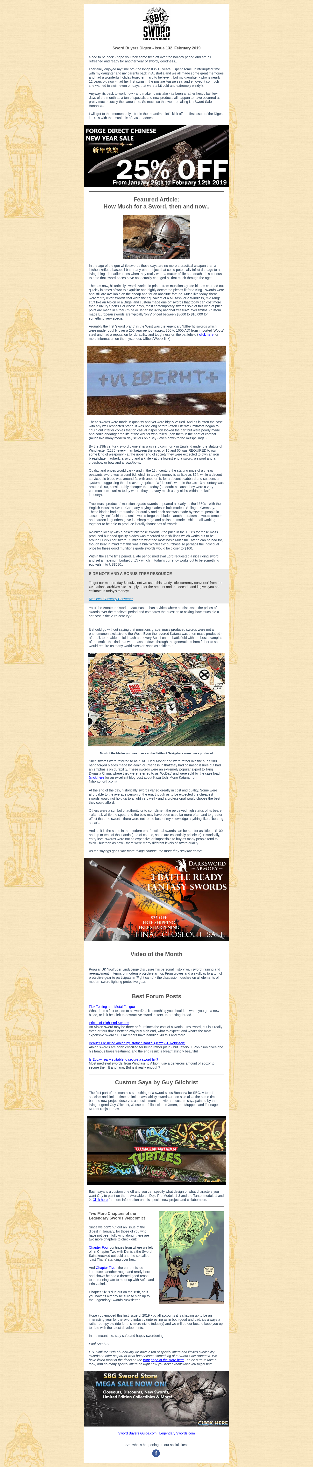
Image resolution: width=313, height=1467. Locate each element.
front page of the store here (163, 1360)
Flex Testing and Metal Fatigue (112, 1007)
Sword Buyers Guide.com (137, 1433)
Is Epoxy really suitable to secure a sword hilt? (123, 1059)
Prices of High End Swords (109, 1023)
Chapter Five (105, 1268)
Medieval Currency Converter (111, 599)
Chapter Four (99, 1247)
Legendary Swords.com (177, 1433)
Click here (100, 1200)
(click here (96, 777)
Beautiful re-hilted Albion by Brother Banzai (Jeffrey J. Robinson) (137, 1043)
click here (206, 334)
